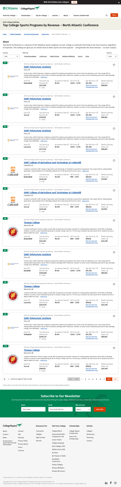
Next (109, 379)
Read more (44, 77)
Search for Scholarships (73, 438)
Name (23, 405)
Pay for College (42, 15)
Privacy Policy (23, 441)
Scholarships (26, 15)
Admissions (91, 434)
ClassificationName (30, 56)
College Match (57, 431)
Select (79, 409)
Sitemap (21, 437)
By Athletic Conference (56, 460)
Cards (110, 56)
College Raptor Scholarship (74, 432)
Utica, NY (27, 70)
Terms (20, 447)
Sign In (114, 15)
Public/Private (54, 56)
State (87, 56)
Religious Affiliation (68, 56)
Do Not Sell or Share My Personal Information (9, 443)
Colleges (39, 434)
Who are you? (80, 405)
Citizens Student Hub (81, 15)
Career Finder (57, 440)
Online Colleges (57, 465)
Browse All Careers (58, 471)
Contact (20, 431)
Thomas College (32, 222)
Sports (80, 56)
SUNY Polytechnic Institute (37, 67)
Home (5, 34)
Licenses (21, 450)
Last (115, 379)
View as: (109, 53)
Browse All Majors (58, 468)
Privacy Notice (23, 444)
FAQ (19, 434)
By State (55, 453)
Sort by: (5, 53)
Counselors (40, 431)
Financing (90, 437)
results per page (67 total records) (17, 379)
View (74, 2)
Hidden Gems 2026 (58, 449)
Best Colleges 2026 (58, 446)
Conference (45, 34)
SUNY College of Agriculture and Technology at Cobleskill (52, 162)
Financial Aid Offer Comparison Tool (58, 435)
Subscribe (99, 409)
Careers (5, 434)
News (5, 437)
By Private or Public (59, 456)
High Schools (40, 437)
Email (50, 405)
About (67, 15)
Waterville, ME (28, 225)
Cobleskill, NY (28, 165)
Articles (56, 15)
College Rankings (15, 34)
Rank (6, 56)
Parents (39, 441)
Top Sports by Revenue (31, 34)
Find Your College (10, 15)
